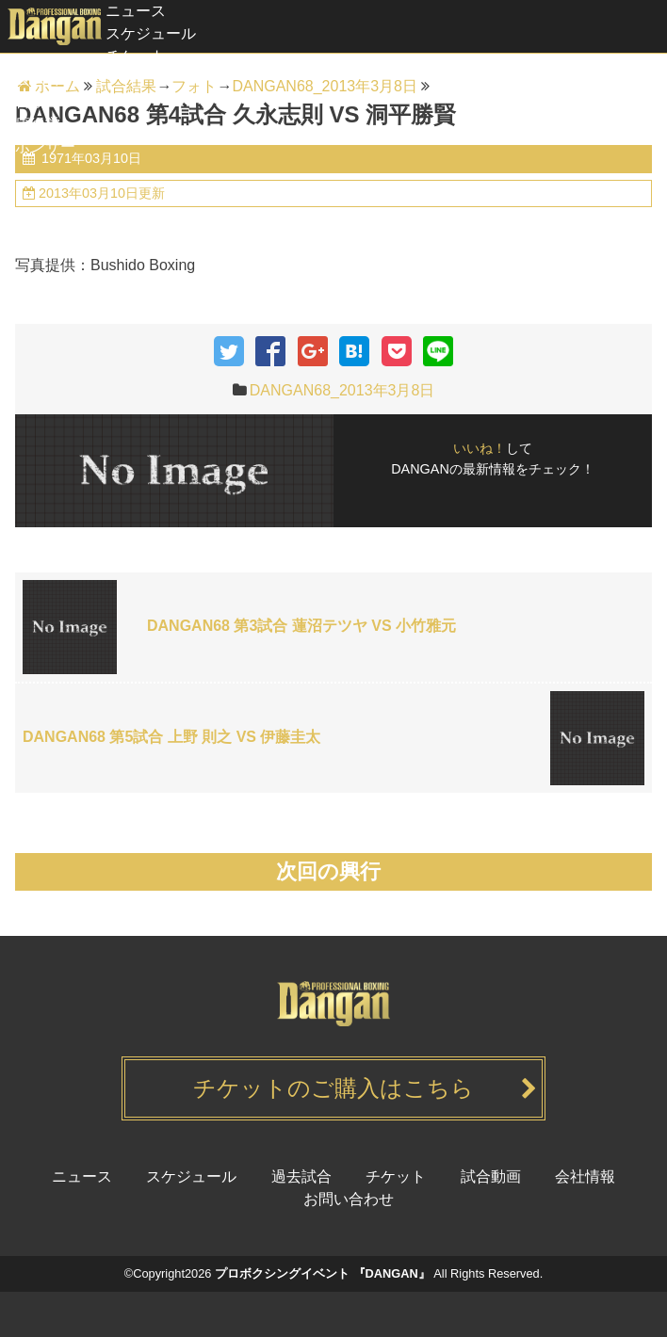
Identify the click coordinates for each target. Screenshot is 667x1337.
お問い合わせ (348, 1199)
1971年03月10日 (89, 158)
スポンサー (37, 146)
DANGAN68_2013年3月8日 (342, 390)
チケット (136, 56)
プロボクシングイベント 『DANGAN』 (323, 1273)
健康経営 (30, 124)
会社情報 (585, 1176)
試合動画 (30, 101)
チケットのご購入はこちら (333, 1088)
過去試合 (30, 79)
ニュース (136, 11)
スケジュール (151, 33)
